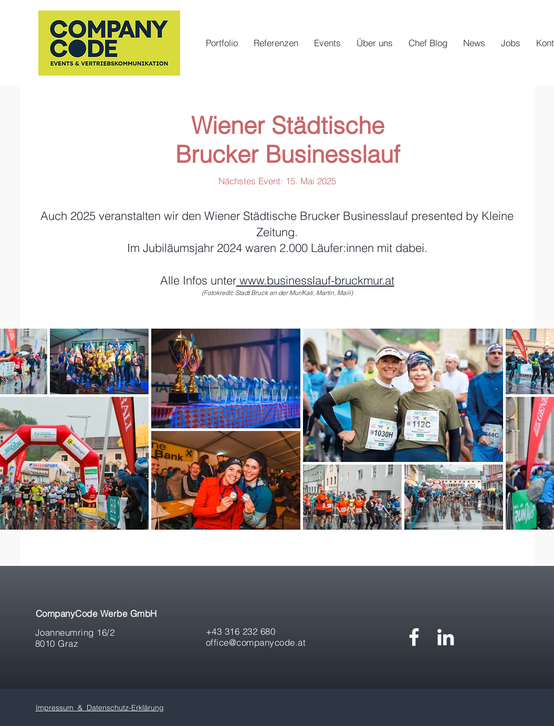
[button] (327, 43)
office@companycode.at (256, 642)
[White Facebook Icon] (414, 637)
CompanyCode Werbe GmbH (96, 613)
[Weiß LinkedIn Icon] (445, 637)
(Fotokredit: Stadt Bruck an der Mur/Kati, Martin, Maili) (277, 293)
